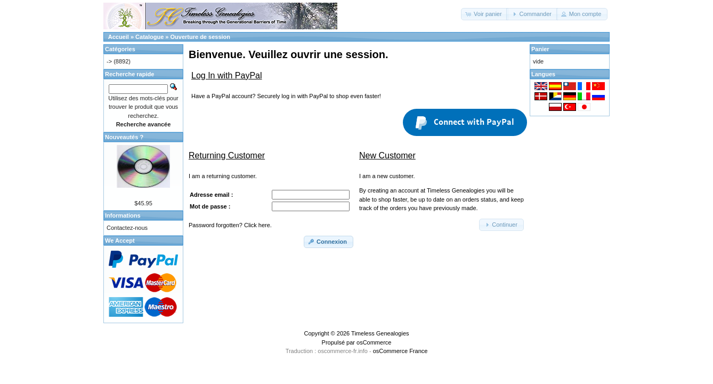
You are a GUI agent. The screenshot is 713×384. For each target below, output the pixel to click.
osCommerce (373, 342)
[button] (484, 14)
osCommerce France (400, 351)
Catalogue (149, 37)
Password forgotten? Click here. (230, 225)
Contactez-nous (127, 228)
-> (109, 61)
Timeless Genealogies (380, 333)
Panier (540, 49)
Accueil (118, 37)
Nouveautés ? (124, 137)
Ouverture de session (201, 37)
